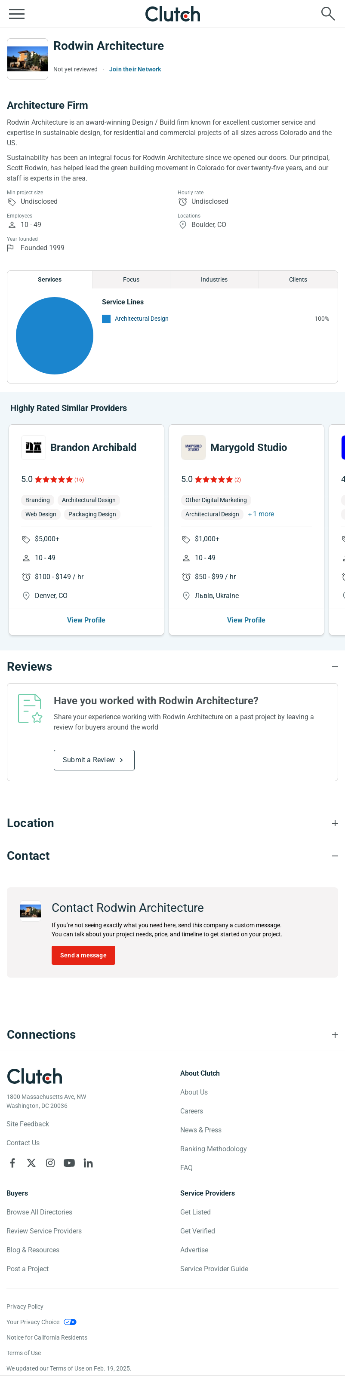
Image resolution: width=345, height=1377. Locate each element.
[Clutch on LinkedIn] (88, 1163)
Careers (191, 1111)
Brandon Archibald (93, 448)
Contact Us (23, 1143)
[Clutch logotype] (34, 1076)
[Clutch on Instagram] (50, 1163)
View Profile (86, 620)
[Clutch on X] (31, 1163)
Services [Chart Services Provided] (50, 279)
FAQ (186, 1168)
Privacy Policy (24, 1306)
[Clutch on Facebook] (12, 1163)
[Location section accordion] (172, 823)
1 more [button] (263, 514)
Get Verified (197, 1231)
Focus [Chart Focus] (131, 279)
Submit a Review (89, 760)
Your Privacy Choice (32, 1322)
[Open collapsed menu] (16, 13)
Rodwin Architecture (108, 46)
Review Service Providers (44, 1231)
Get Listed (195, 1212)
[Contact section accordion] (172, 856)
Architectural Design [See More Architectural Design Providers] (142, 318)
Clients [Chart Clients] (298, 279)
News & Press (201, 1130)
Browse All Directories (39, 1212)
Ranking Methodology (213, 1149)
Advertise (194, 1250)
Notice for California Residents (46, 1337)
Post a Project (27, 1269)
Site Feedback (27, 1124)
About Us (194, 1092)
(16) (79, 480)
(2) (237, 480)
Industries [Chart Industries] (214, 279)
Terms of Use (23, 1352)
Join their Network (135, 69)
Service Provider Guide (214, 1269)
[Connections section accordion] (172, 1034)
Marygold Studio (248, 448)
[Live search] (328, 13)
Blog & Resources (32, 1250)
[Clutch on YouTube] (69, 1163)
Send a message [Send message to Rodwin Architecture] (83, 955)
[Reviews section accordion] (172, 666)
